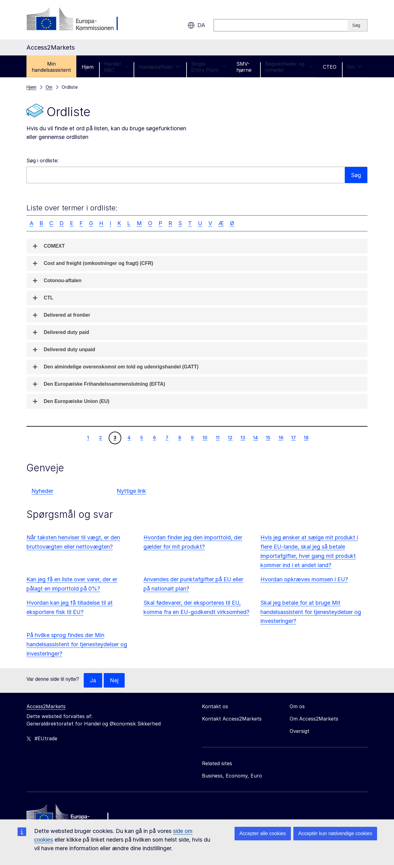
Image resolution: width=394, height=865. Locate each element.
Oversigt (299, 731)
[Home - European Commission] (71, 817)
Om (354, 67)
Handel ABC (116, 67)
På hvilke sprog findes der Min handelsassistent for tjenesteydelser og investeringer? (76, 644)
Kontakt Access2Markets (232, 719)
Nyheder (42, 491)
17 (293, 437)
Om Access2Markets (314, 719)
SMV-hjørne (243, 67)
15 (268, 437)
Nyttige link (131, 491)
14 (255, 437)
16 (280, 437)
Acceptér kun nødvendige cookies (335, 833)
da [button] (196, 25)
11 (217, 437)
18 (306, 437)
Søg (356, 175)
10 (204, 437)
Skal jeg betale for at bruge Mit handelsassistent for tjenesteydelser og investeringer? (310, 611)
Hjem (88, 67)
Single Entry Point (208, 67)
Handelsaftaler (160, 67)
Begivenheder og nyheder (288, 67)
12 (229, 437)
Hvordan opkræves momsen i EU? (304, 579)
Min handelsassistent (51, 67)
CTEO (329, 67)
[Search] (358, 25)
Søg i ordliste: (42, 160)
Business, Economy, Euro (232, 776)
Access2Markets (46, 707)
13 (242, 437)
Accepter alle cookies (262, 833)
